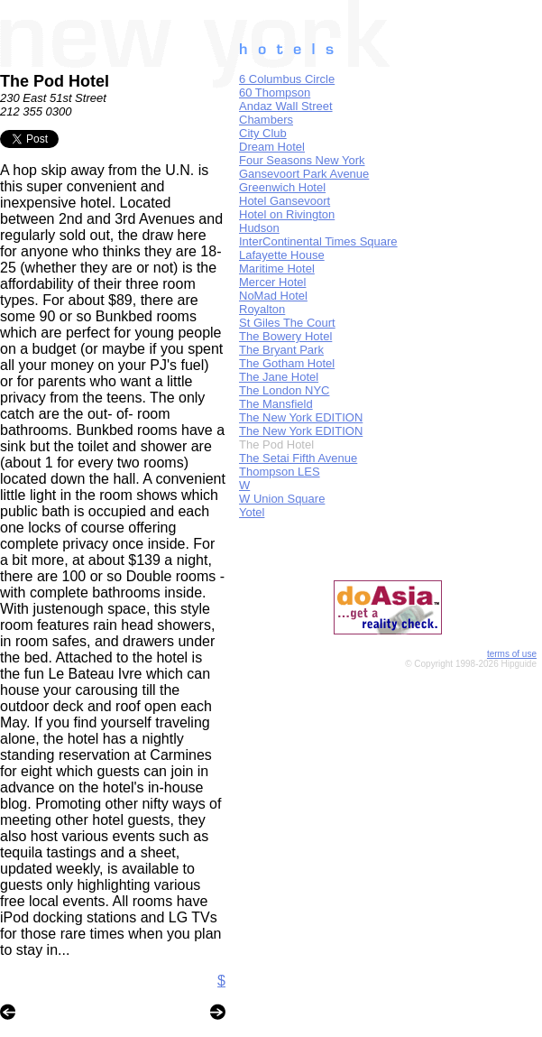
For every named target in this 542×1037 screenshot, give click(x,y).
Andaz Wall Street (286, 106)
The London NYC (284, 390)
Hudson (259, 228)
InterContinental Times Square (318, 241)
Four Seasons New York (301, 160)
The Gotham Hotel (287, 363)
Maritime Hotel (277, 268)
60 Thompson (274, 92)
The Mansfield (276, 404)
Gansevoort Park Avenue (304, 174)
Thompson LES (279, 471)
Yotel (251, 512)
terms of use (512, 654)
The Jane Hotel (278, 377)
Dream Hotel (272, 146)
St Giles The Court (287, 322)
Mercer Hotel (272, 282)
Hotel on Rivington (287, 214)
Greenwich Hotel (282, 187)
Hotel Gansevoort (284, 201)
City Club (263, 133)
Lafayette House (282, 255)
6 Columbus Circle (287, 79)
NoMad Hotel (273, 295)
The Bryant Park (281, 349)
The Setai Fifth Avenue (298, 458)
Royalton (262, 309)
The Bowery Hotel (285, 336)
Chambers (266, 119)
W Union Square (282, 498)
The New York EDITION (301, 417)
